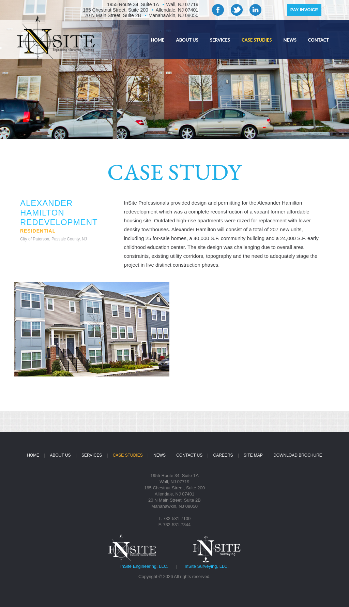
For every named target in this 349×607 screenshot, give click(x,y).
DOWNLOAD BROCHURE (297, 455)
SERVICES (220, 40)
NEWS (290, 40)
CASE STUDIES (257, 40)
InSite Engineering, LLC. (144, 566)
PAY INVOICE (304, 9)
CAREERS (223, 455)
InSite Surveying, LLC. (207, 566)
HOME (157, 40)
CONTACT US (189, 455)
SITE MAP (253, 455)
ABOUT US (187, 40)
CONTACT (318, 40)
